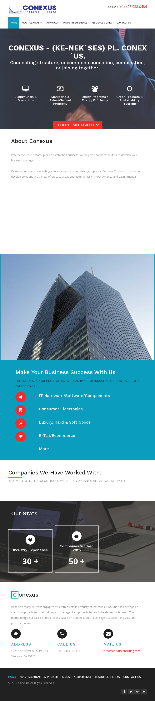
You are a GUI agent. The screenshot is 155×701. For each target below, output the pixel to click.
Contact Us (124, 22)
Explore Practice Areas (76, 125)
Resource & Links (102, 22)
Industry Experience (75, 22)
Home (14, 22)
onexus (25, 595)
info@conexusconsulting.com (121, 651)
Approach (52, 22)
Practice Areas (32, 22)
